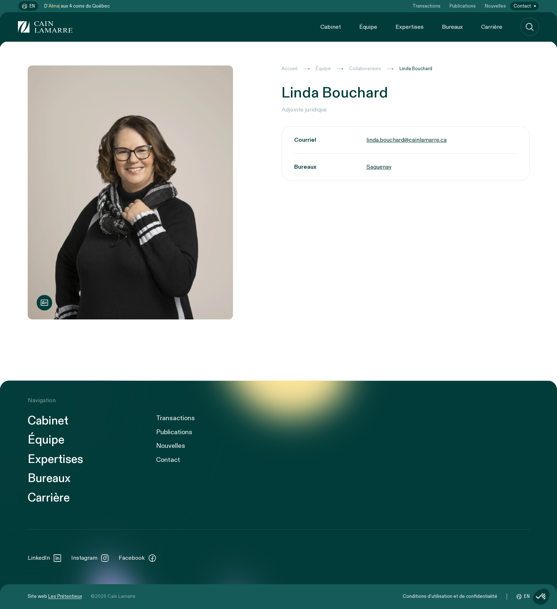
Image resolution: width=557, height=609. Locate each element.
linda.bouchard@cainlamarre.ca (406, 140)
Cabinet (330, 27)
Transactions (426, 6)
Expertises (410, 27)
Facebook (138, 558)
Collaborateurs (365, 68)
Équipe (368, 27)
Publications (462, 6)
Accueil (289, 68)
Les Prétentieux (65, 596)
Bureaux (452, 27)
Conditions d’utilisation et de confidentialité (450, 596)
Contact (522, 6)
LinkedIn (45, 558)
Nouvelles (495, 6)
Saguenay (379, 167)
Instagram (90, 558)
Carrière (491, 27)
